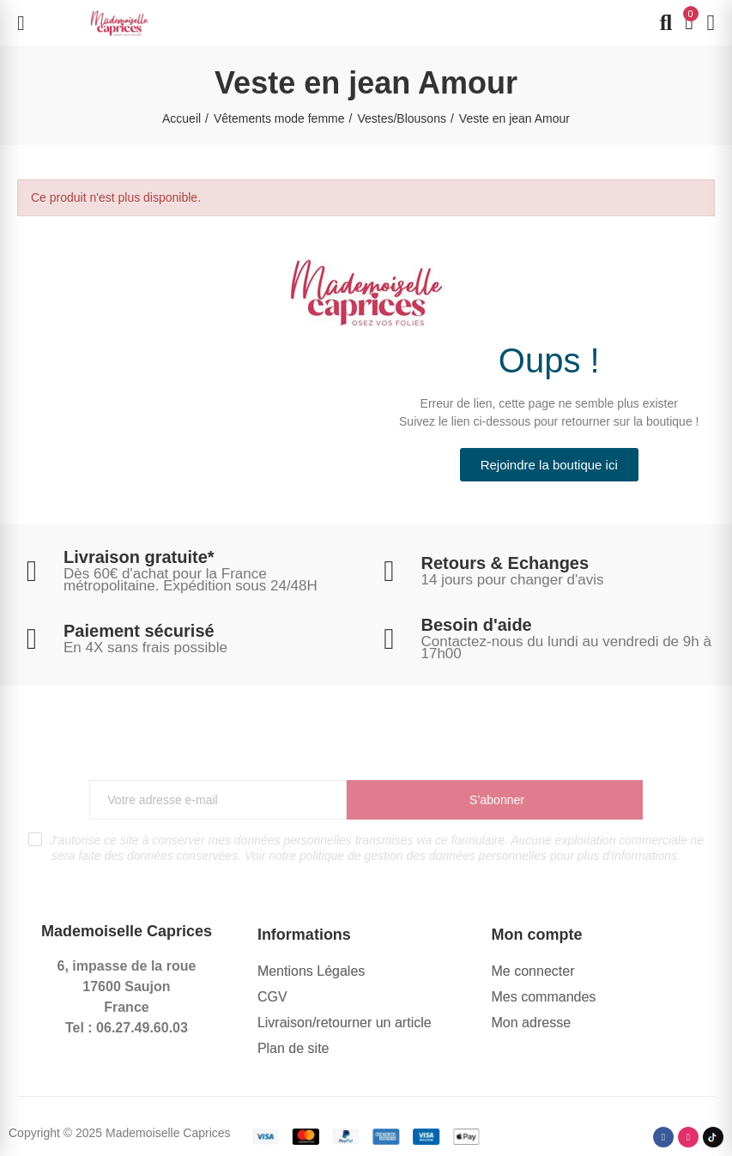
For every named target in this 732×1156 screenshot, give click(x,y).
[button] (549, 464)
